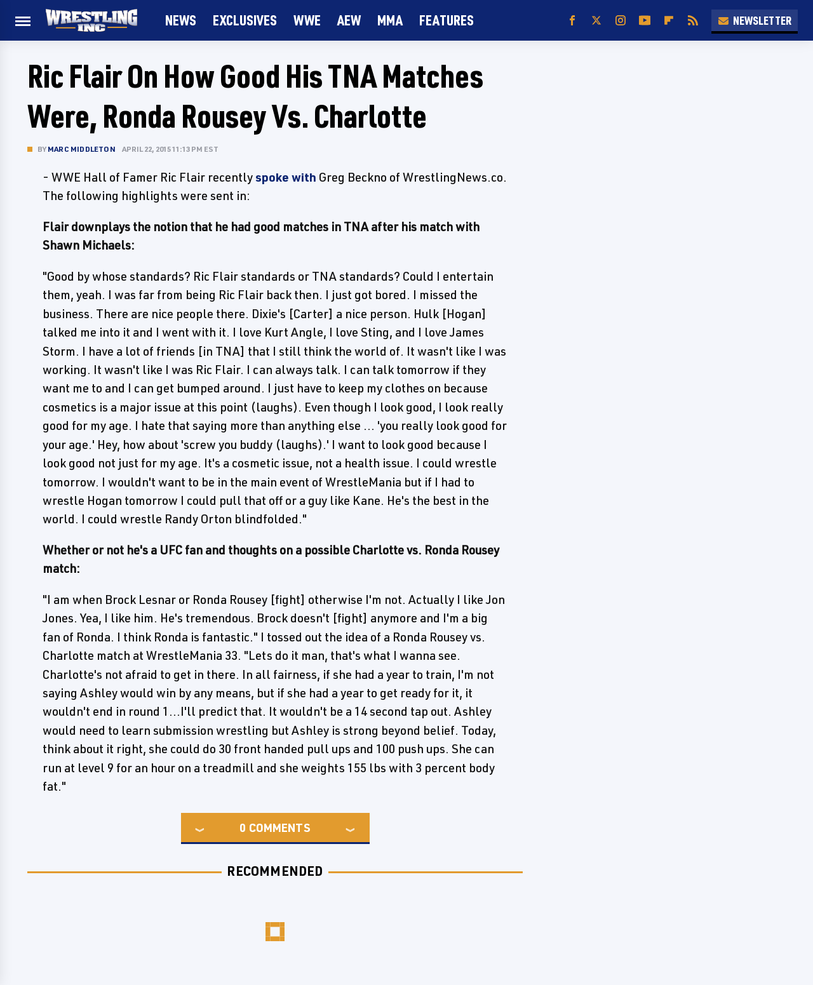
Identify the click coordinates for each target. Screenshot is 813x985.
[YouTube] (644, 20)
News (180, 20)
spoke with (285, 177)
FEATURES (446, 20)
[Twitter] (596, 20)
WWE (307, 20)
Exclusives (245, 20)
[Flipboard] (669, 20)
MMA (390, 20)
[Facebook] (572, 20)
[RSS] (693, 20)
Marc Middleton (82, 149)
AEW (349, 20)
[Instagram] (620, 20)
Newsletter (754, 20)
